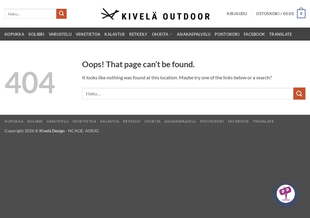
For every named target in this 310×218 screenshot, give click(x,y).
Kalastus (114, 34)
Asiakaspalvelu (194, 34)
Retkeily (138, 34)
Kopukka (14, 34)
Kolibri (36, 34)
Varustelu (60, 34)
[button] (237, 14)
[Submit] (61, 14)
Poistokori (227, 34)
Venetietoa (88, 34)
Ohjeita (162, 34)
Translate (280, 34)
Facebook (254, 34)
